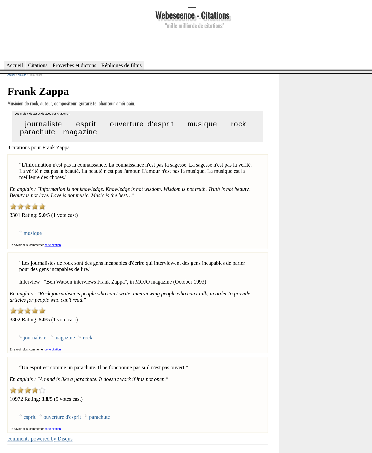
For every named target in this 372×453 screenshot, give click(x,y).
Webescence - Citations (192, 14)
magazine (80, 132)
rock (238, 124)
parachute (37, 132)
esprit (86, 124)
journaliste (43, 124)
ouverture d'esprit (142, 124)
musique (202, 124)
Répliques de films (121, 65)
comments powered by (40, 439)
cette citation (53, 245)
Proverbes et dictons (74, 65)
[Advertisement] (192, 44)
